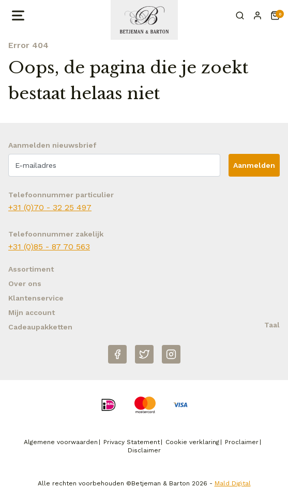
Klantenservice (36, 298)
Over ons (24, 283)
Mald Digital (233, 483)
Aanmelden (254, 165)
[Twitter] (144, 354)
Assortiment (31, 269)
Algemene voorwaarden (61, 442)
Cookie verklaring (192, 442)
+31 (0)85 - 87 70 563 (49, 246)
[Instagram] (171, 354)
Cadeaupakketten (40, 327)
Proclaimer (242, 442)
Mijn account (31, 312)
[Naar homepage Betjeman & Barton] (144, 20)
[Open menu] (17, 15)
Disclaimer (144, 450)
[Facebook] (117, 354)
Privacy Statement (131, 442)
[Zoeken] (240, 15)
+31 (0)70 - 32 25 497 (50, 207)
